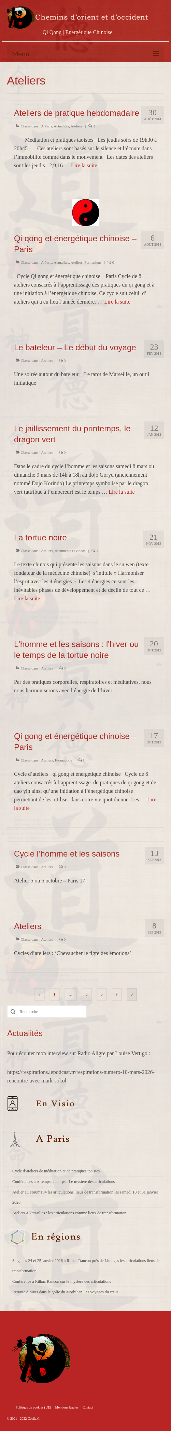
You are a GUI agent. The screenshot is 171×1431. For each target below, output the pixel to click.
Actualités (61, 126)
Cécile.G (34, 1418)
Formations (92, 262)
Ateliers (77, 126)
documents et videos (70, 551)
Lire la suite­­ (84, 165)
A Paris (46, 126)
